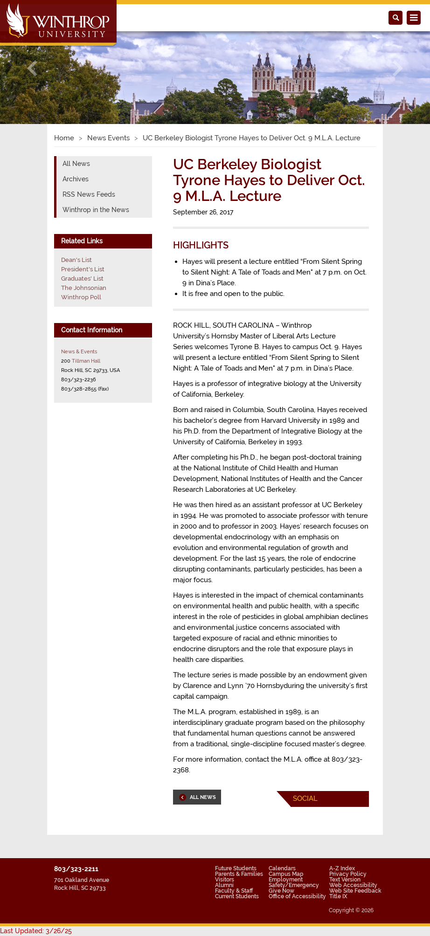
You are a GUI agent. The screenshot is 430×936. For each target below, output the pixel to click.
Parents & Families (239, 874)
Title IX (338, 896)
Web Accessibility (353, 885)
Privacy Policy (348, 874)
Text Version (345, 879)
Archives (75, 179)
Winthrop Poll (81, 297)
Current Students (237, 896)
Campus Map (286, 874)
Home (64, 138)
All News (76, 163)
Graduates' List (82, 278)
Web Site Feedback (355, 891)
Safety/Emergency (294, 885)
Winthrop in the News (95, 209)
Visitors (224, 879)
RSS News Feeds (88, 194)
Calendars (282, 868)
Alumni (224, 885)
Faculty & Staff (234, 891)
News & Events (79, 351)
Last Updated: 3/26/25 (36, 931)
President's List (82, 269)
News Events (108, 138)
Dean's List (76, 259)
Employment (286, 879)
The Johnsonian (83, 287)
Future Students (236, 868)
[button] (32, 68)
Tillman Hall (86, 361)
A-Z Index (342, 868)
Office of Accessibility (297, 896)
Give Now (281, 891)
